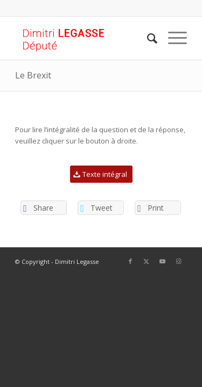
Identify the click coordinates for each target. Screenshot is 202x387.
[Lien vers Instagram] (179, 261)
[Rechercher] (146, 38)
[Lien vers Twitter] (146, 261)
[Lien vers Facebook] (130, 261)
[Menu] (172, 38)
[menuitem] (146, 38)
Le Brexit (33, 75)
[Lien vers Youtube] (163, 261)
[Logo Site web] (83, 38)
